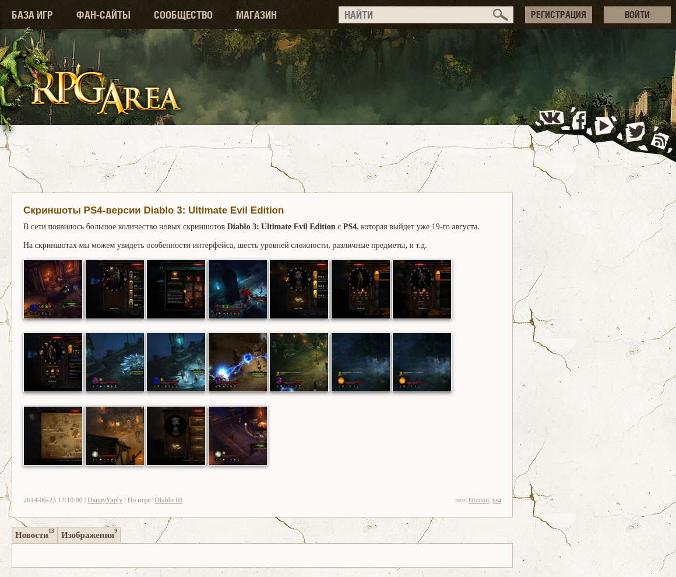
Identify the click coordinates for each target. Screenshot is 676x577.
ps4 (496, 499)
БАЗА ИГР (32, 15)
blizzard (479, 499)
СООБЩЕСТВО (183, 15)
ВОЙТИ (637, 14)
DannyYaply (104, 500)
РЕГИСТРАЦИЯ (558, 14)
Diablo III (168, 500)
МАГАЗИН (256, 15)
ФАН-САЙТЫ (103, 15)
